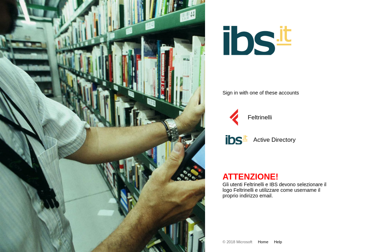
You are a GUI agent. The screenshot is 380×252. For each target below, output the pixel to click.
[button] (284, 117)
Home (263, 242)
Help (278, 242)
